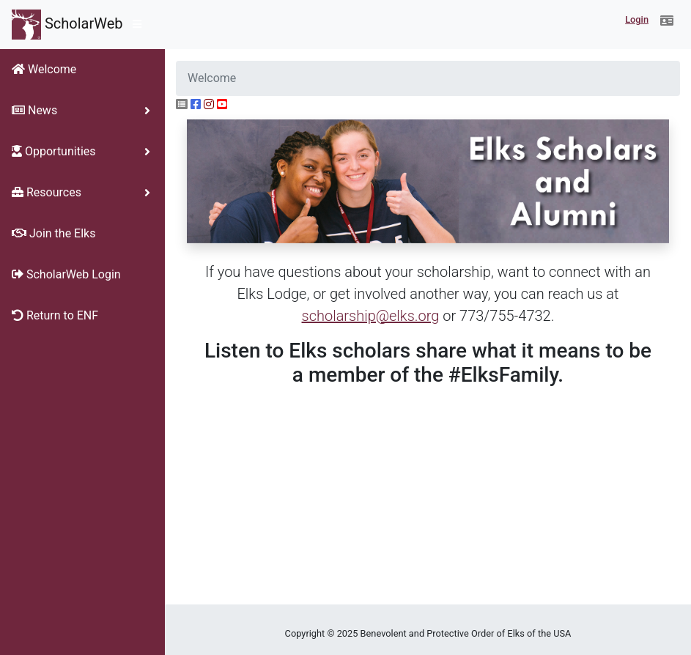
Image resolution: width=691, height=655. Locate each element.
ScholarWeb (67, 25)
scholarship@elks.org (371, 316)
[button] (666, 21)
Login (636, 19)
